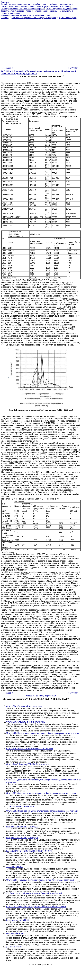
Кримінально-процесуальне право (16, 15)
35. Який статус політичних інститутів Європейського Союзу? (34, 893)
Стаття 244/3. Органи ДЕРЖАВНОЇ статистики (27, 764)
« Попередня (7, 68)
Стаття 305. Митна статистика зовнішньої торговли (29, 749)
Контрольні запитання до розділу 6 (22, 826)
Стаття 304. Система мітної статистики (24, 706)
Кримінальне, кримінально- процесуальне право (34, 18)
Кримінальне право (41, 15)
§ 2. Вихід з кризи (14, 947)
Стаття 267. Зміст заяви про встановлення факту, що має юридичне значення (41, 793)
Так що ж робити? (14, 867)
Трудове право (40, 11)
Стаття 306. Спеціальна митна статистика (25, 722)
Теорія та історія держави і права (16, 11)
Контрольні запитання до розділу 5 (22, 838)
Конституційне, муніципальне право (53, 6)
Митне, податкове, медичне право (61, 9)
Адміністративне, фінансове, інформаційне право (23, 4)
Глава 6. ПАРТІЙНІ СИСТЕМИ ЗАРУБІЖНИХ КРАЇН (29, 851)
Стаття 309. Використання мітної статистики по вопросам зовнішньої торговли (42, 811)
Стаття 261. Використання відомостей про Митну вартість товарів (36, 907)
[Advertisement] (40, 42)
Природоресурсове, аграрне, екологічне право (22, 9)
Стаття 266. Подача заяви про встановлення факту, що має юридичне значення (42, 733)
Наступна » (73, 68)
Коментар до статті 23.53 (17, 920)
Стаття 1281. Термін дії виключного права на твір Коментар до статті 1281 (40, 880)
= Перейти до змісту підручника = (41, 696)
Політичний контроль (16, 933)
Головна (5, 18)
